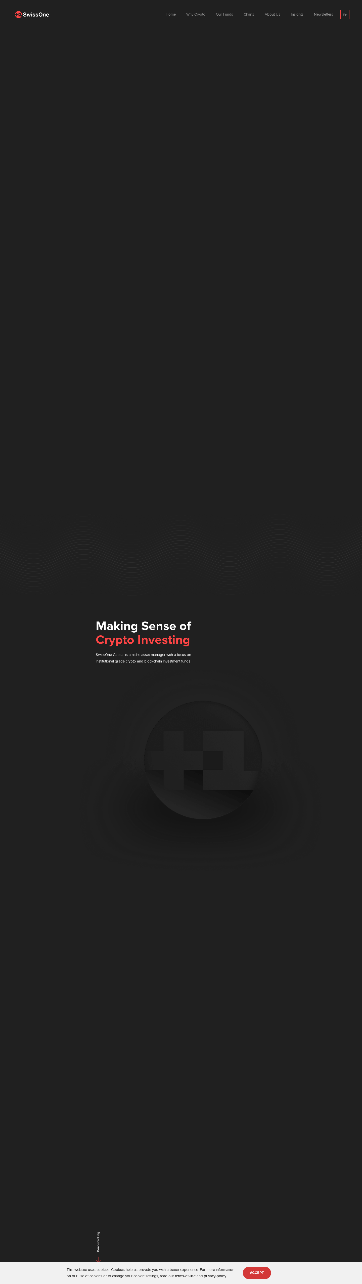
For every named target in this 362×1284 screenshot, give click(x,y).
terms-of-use (185, 1276)
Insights (297, 14)
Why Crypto (195, 14)
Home (171, 14)
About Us (272, 14)
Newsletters (323, 14)
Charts (249, 14)
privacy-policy (215, 1276)
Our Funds (224, 14)
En (345, 15)
